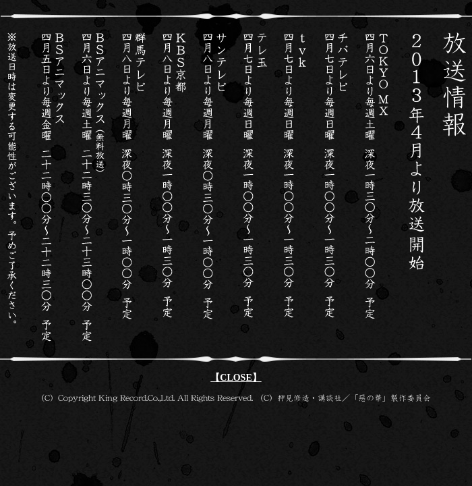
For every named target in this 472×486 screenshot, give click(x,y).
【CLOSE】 (235, 378)
